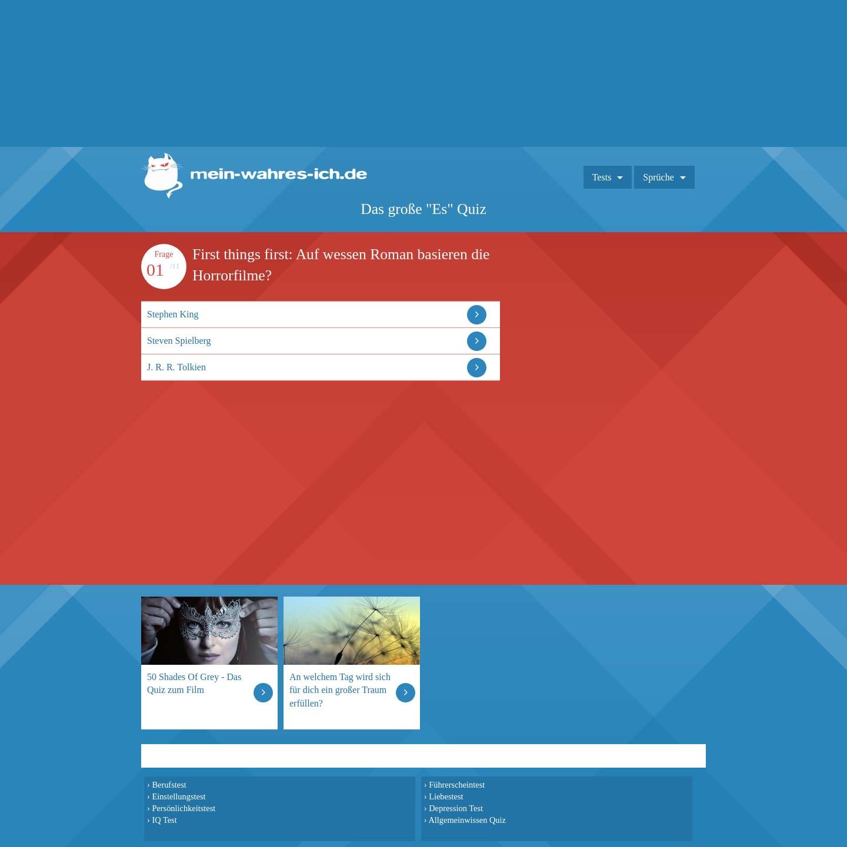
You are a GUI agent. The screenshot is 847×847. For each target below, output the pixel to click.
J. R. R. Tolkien (176, 367)
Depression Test (456, 808)
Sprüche (658, 177)
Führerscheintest (457, 784)
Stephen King (173, 314)
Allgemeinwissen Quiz (467, 820)
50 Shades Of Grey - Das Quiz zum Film (194, 683)
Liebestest (446, 796)
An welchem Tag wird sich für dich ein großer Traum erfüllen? (340, 690)
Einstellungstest (178, 796)
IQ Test (164, 820)
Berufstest (169, 784)
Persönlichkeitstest (183, 808)
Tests (602, 177)
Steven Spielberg (179, 341)
